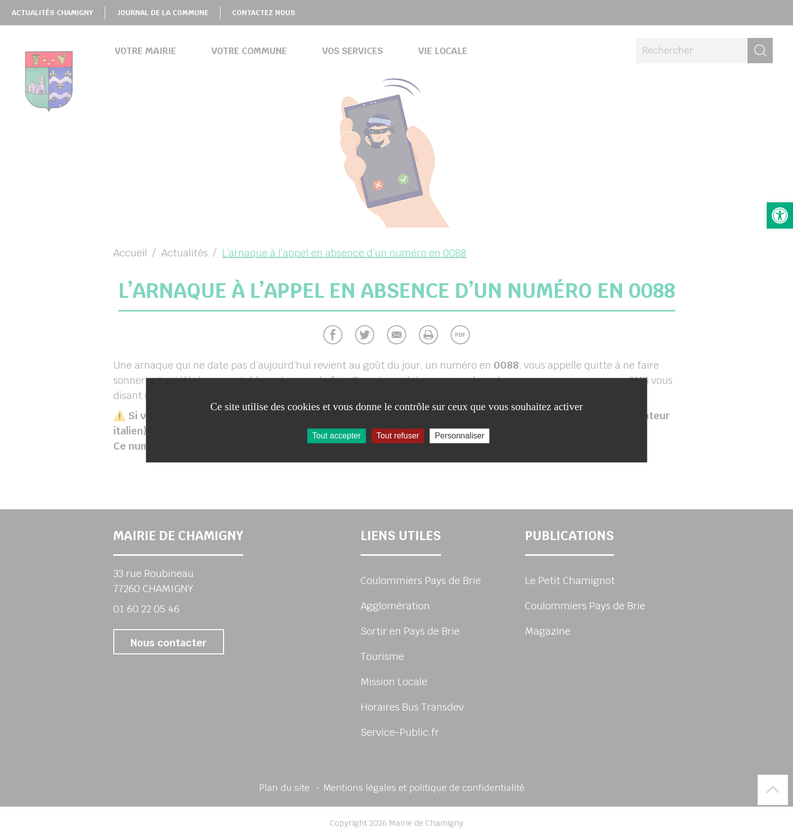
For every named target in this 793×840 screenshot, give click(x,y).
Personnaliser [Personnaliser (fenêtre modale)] (459, 435)
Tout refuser (397, 435)
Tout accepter (336, 435)
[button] (780, 215)
